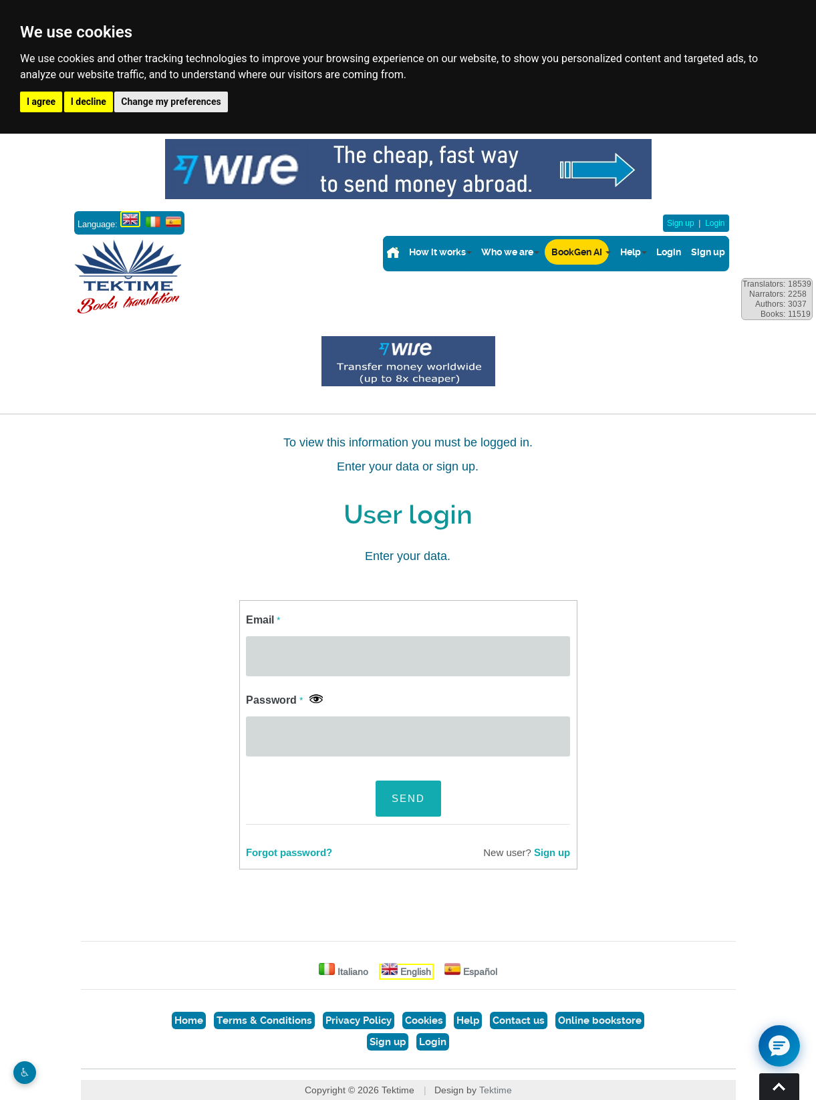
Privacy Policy (358, 1020)
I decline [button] (88, 101)
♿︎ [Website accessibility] (24, 1072)
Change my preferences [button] (171, 101)
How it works (437, 252)
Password (274, 700)
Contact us (519, 1020)
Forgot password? (289, 853)
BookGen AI (576, 252)
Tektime (495, 1090)
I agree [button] (41, 101)
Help (630, 252)
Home (188, 1020)
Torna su (779, 1086)
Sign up (680, 223)
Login (714, 223)
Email (263, 619)
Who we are (507, 252)
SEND (408, 798)
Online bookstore (600, 1020)
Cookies (424, 1020)
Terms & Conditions (264, 1020)
